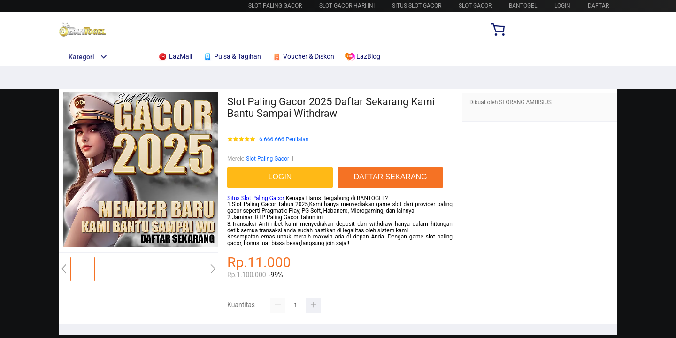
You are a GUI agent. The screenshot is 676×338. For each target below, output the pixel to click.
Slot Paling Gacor (267, 158)
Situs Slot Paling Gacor (256, 198)
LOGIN (562, 5)
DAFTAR (598, 5)
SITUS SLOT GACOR (416, 5)
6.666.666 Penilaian (283, 140)
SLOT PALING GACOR (275, 5)
